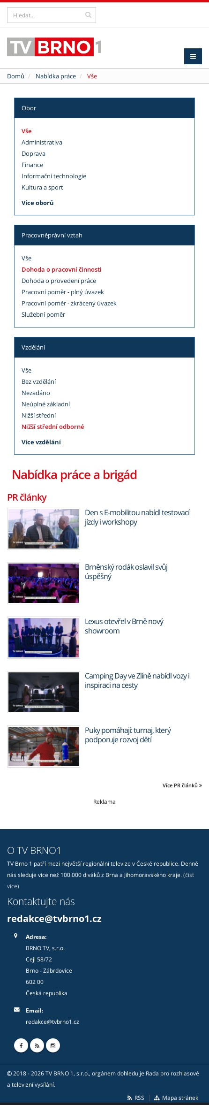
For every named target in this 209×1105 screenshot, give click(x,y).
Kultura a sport (42, 187)
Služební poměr (43, 314)
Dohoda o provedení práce (59, 280)
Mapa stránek (176, 1097)
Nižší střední (39, 415)
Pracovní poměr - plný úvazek (63, 292)
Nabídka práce (56, 76)
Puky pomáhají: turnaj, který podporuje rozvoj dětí (128, 735)
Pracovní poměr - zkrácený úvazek (69, 303)
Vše (26, 131)
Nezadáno (36, 393)
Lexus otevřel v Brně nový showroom (124, 626)
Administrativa (42, 142)
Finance (32, 164)
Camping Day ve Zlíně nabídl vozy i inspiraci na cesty (137, 680)
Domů (15, 76)
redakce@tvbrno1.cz (54, 918)
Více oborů (38, 202)
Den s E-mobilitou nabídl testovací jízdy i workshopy (137, 517)
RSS (135, 1097)
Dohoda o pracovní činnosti (62, 269)
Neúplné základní (46, 404)
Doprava (33, 153)
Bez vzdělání (39, 381)
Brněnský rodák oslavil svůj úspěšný (126, 571)
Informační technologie (54, 176)
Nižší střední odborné (53, 426)
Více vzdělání (41, 442)
